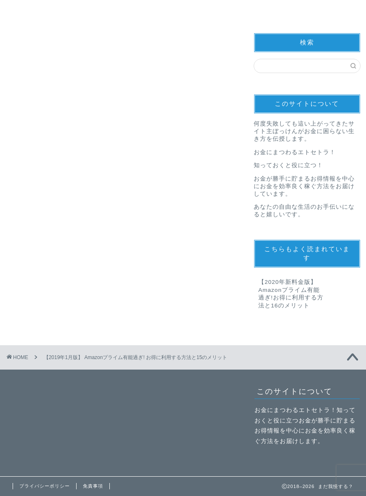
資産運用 (228, 10)
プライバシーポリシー (44, 485)
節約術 (40, 10)
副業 (165, 10)
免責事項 (93, 485)
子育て (291, 10)
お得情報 (103, 10)
